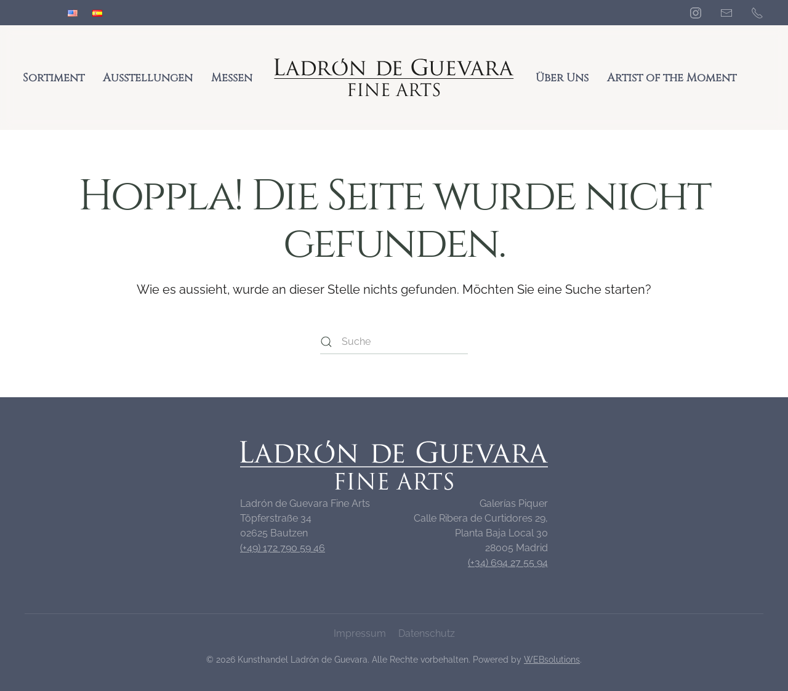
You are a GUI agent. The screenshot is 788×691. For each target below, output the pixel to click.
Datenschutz (426, 633)
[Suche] (394, 341)
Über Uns (562, 78)
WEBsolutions (552, 660)
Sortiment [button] (53, 78)
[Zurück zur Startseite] (394, 78)
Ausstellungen (148, 78)
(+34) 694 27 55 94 (508, 562)
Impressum (360, 633)
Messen (231, 78)
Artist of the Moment (671, 78)
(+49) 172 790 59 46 (282, 548)
